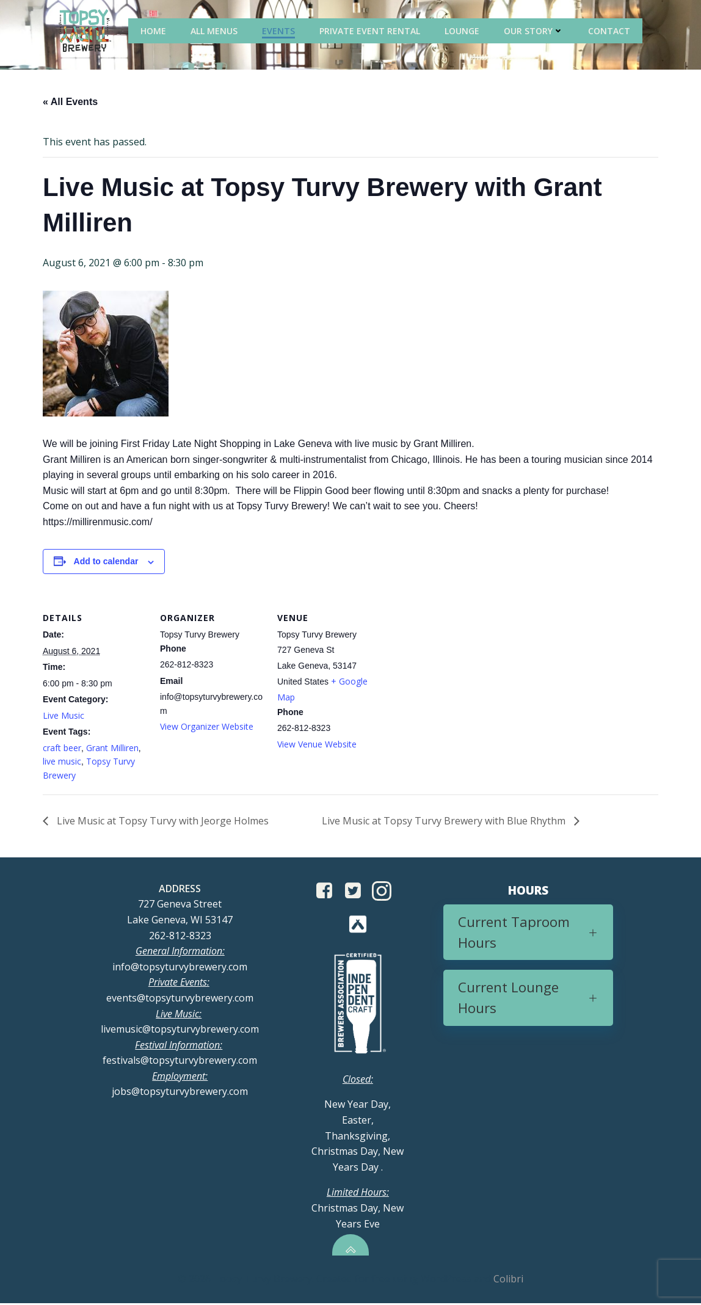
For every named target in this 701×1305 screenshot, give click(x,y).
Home (154, 30)
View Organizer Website (206, 727)
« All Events (70, 102)
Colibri (508, 1280)
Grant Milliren (112, 748)
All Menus (215, 30)
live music (62, 762)
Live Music (63, 716)
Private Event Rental (371, 30)
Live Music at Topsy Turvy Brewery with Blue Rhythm (445, 821)
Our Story (535, 30)
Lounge (463, 30)
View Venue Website (317, 744)
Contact (610, 30)
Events (279, 30)
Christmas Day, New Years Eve (357, 1209)
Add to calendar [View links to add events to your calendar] (106, 562)
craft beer (62, 748)
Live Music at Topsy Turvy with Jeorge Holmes (161, 821)
